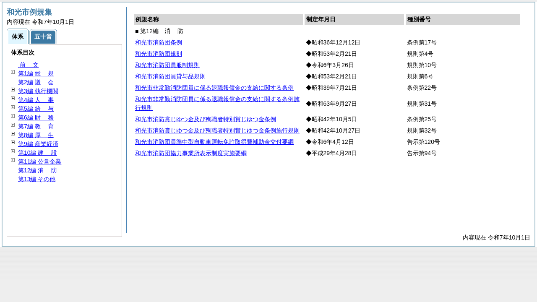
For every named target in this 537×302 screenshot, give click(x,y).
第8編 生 (36, 135)
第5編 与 (36, 108)
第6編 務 (36, 117)
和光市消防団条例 (158, 42)
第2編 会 (36, 82)
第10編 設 (37, 152)
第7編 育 (36, 126)
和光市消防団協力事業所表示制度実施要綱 (191, 153)
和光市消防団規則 (158, 53)
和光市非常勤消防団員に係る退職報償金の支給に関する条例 (214, 87)
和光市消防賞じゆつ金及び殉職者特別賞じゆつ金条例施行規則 (217, 130)
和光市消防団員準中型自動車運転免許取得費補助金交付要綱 (214, 141)
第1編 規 (36, 73)
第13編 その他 (36, 179)
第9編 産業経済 (38, 144)
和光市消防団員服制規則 (167, 65)
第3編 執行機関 (38, 91)
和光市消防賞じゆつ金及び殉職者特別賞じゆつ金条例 (205, 119)
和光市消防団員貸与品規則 (170, 76)
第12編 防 (37, 170)
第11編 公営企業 (39, 161)
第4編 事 (36, 99)
